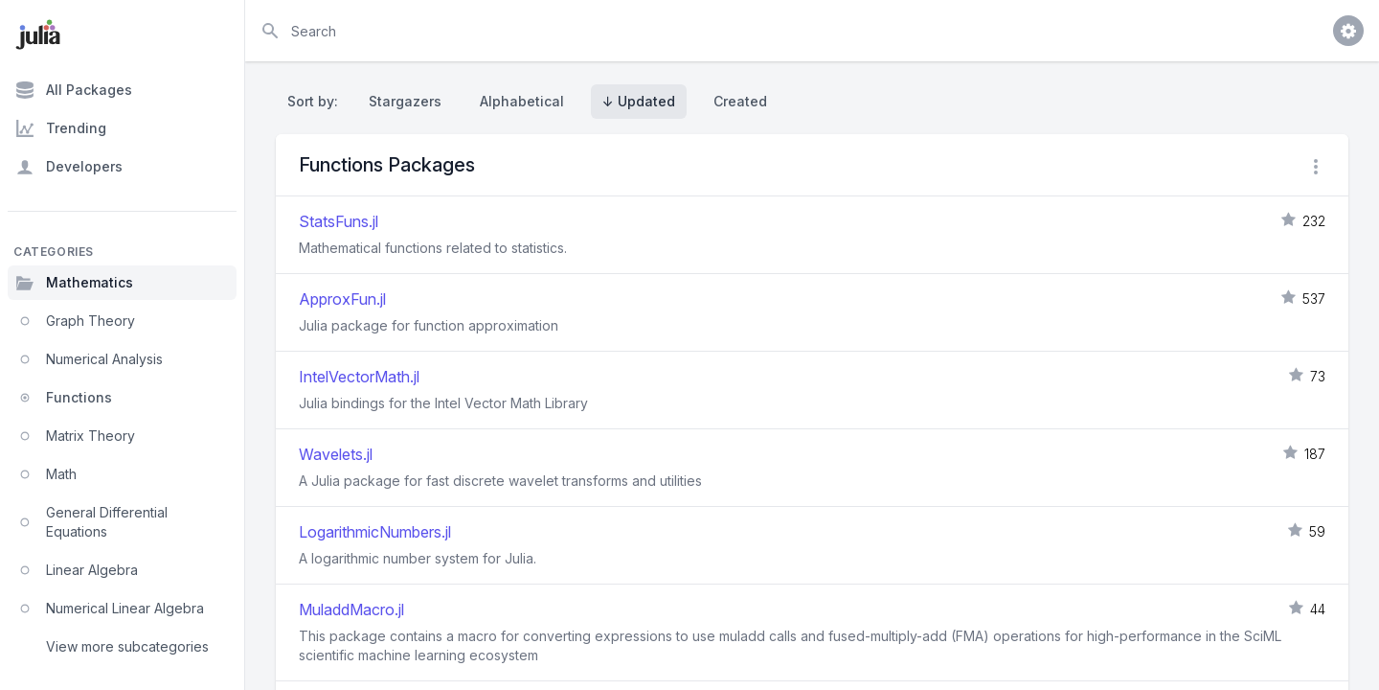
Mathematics (74, 282)
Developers (69, 166)
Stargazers (405, 101)
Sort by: (316, 101)
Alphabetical (522, 101)
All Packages (73, 90)
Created (740, 101)
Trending (60, 128)
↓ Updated (638, 101)
